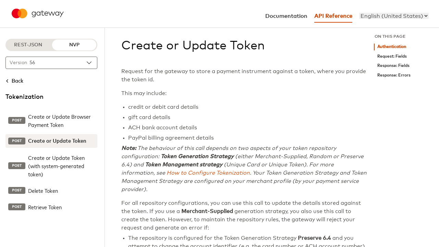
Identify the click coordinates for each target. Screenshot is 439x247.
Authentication (391, 47)
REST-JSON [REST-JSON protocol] (28, 45)
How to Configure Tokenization (208, 173)
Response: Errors (394, 75)
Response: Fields (393, 65)
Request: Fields (392, 56)
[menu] (394, 16)
